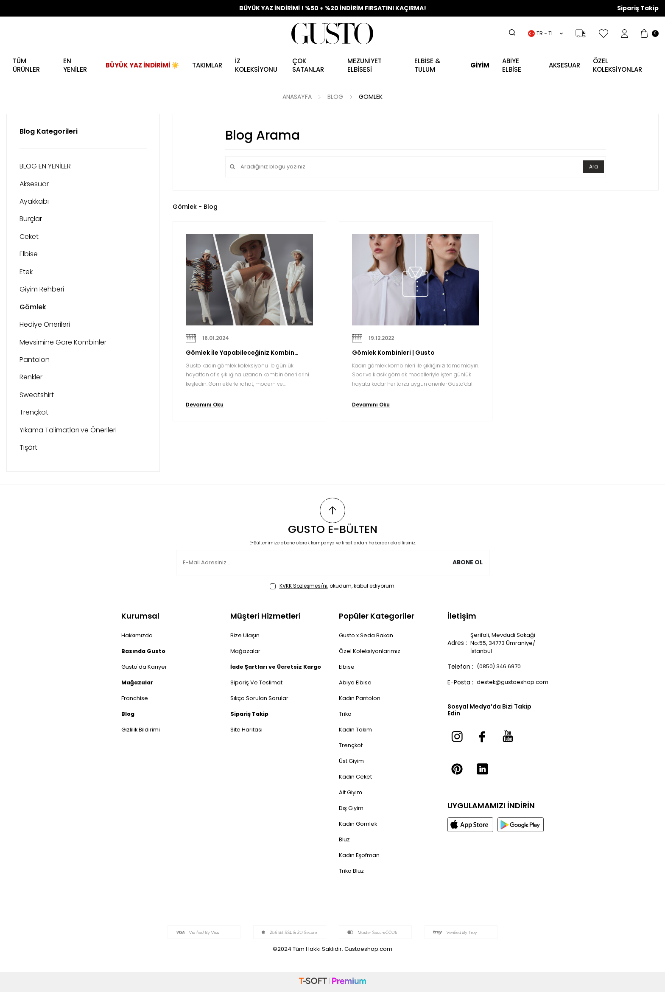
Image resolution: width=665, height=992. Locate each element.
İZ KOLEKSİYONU (256, 65)
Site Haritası (247, 738)
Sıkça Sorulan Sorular (260, 707)
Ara (592, 166)
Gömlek (371, 97)
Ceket (29, 236)
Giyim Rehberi (42, 289)
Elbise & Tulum (427, 65)
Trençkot (34, 412)
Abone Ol (467, 562)
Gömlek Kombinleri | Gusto (393, 353)
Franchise (135, 698)
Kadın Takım (357, 729)
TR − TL (545, 33)
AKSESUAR (564, 65)
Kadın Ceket (356, 776)
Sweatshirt (37, 394)
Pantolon (35, 359)
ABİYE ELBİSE (511, 65)
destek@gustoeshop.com (515, 684)
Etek (26, 271)
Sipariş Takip (638, 8)
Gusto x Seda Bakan (368, 635)
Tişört (28, 447)
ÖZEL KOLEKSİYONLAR (617, 65)
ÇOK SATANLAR (308, 65)
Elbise (29, 253)
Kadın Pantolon (361, 698)
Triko (346, 713)
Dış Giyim (352, 808)
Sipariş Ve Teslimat (258, 691)
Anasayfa (297, 97)
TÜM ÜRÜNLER (26, 65)
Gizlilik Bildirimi (141, 729)
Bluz (344, 839)
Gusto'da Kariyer (145, 666)
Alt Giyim (352, 792)
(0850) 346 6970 (502, 668)
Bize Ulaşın (245, 635)
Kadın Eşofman (361, 855)
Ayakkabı (34, 201)
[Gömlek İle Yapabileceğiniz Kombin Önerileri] (249, 279)
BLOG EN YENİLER (45, 166)
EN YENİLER (75, 65)
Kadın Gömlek (359, 823)
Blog (335, 97)
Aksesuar (34, 183)
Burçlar (31, 218)
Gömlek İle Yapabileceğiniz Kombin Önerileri (240, 353)
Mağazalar (245, 651)
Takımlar (207, 65)
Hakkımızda (137, 635)
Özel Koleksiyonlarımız (371, 651)
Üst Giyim (353, 761)
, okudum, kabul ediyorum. (333, 586)
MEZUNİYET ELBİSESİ (364, 65)
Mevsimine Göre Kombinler (63, 342)
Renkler (31, 377)
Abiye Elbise (356, 682)
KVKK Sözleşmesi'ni (303, 585)
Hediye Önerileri (45, 324)
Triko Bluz (352, 870)
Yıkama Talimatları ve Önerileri (68, 430)
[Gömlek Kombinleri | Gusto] (415, 279)
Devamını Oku (205, 404)
